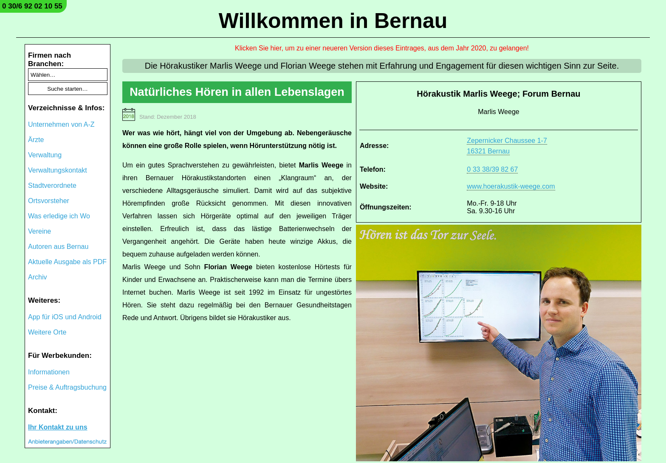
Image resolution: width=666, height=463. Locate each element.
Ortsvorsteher (48, 200)
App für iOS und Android (65, 317)
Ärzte (36, 139)
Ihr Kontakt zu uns (57, 427)
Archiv (37, 277)
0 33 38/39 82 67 (492, 169)
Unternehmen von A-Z (61, 124)
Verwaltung (45, 155)
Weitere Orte (47, 332)
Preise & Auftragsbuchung (67, 387)
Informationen (49, 372)
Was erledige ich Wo (59, 216)
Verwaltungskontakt (57, 170)
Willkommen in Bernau (333, 21)
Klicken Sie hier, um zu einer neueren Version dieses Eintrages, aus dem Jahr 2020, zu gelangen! (382, 48)
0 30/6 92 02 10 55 (32, 6)
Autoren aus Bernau (58, 246)
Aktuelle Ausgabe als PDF (67, 261)
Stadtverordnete (52, 185)
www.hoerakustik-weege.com (511, 186)
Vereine (39, 231)
